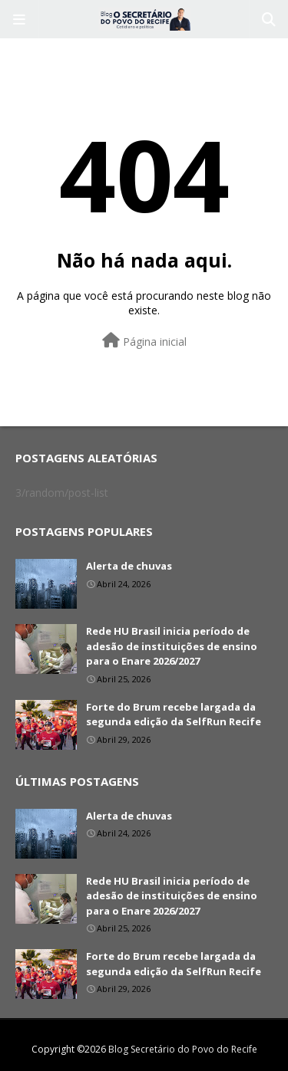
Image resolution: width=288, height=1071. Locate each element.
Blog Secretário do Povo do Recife (182, 1049)
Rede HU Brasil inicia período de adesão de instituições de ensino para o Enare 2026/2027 (171, 646)
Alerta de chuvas (129, 566)
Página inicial (144, 341)
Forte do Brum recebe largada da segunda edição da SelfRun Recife (173, 714)
